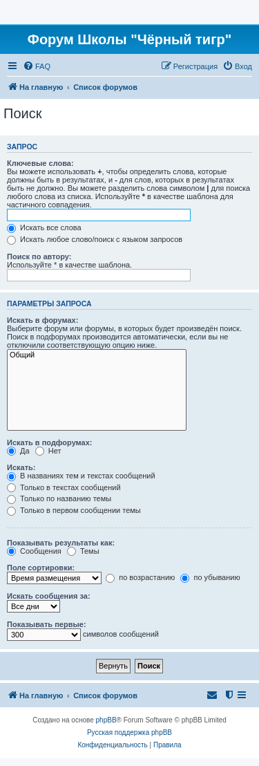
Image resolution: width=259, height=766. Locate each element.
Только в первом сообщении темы (74, 510)
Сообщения (34, 551)
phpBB (106, 720)
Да (18, 451)
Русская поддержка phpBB (129, 732)
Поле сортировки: (41, 567)
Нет (48, 451)
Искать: (21, 467)
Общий (96, 355)
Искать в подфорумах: (50, 442)
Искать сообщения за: (48, 596)
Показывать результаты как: (61, 543)
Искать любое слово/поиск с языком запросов (94, 239)
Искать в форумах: (42, 320)
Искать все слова (44, 227)
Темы (83, 551)
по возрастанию (140, 577)
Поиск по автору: (39, 256)
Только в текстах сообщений (64, 487)
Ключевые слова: (40, 163)
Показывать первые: (46, 624)
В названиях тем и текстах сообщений (81, 475)
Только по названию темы (59, 498)
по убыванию (210, 577)
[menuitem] (36, 66)
